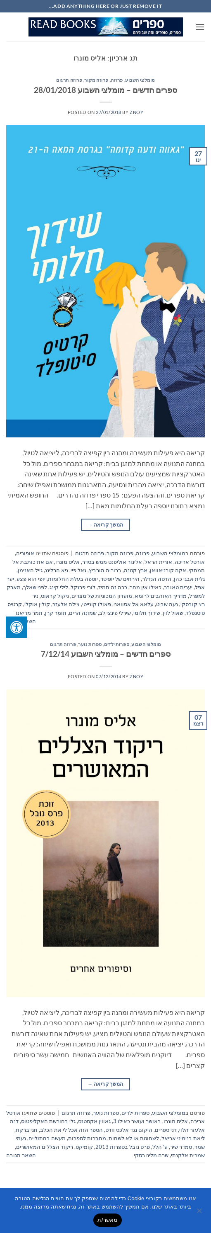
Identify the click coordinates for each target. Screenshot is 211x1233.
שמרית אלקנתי (188, 1155)
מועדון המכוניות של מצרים (101, 595)
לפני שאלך (35, 587)
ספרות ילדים (116, 644)
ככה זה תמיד (112, 587)
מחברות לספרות (87, 1138)
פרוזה (117, 80)
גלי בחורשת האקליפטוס (48, 1121)
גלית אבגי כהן (189, 578)
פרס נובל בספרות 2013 (122, 1146)
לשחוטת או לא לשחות (134, 1138)
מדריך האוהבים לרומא (161, 595)
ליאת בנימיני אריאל (183, 1138)
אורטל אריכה (190, 561)
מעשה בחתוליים (47, 1138)
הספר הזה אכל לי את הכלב (71, 1129)
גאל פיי (78, 570)
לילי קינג (59, 587)
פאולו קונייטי (96, 604)
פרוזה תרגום (69, 80)
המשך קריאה (105, 525)
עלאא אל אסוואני (134, 604)
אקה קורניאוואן (168, 570)
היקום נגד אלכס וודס (128, 1129)
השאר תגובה (21, 1155)
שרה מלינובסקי (151, 1155)
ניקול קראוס (55, 595)
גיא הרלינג (56, 570)
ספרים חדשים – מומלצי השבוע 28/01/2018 (105, 90)
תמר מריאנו (29, 612)
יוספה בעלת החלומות (73, 578)
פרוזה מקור (96, 80)
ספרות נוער (90, 644)
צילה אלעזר (66, 604)
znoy (136, 112)
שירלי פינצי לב (115, 612)
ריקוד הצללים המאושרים (44, 1146)
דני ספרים (166, 1129)
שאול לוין (173, 612)
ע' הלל (160, 1146)
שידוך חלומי (146, 612)
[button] (200, 27)
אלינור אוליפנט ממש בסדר (112, 561)
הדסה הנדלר (156, 578)
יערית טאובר (178, 587)
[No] (200, 1213)
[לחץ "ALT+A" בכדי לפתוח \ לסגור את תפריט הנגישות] (16, 627)
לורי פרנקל (83, 587)
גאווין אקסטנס (94, 1121)
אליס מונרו (67, 561)
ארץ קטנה (135, 570)
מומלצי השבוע (140, 80)
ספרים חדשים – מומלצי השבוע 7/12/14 (106, 653)
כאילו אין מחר (145, 587)
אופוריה (25, 553)
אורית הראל (158, 561)
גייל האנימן (30, 570)
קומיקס (84, 1146)
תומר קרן (55, 612)
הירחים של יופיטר (120, 578)
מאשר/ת (107, 1220)
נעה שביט (167, 604)
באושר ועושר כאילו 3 (137, 1121)
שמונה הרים (83, 612)
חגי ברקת (27, 1129)
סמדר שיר (181, 1146)
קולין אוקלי (37, 604)
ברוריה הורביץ (105, 570)
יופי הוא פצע (31, 578)
